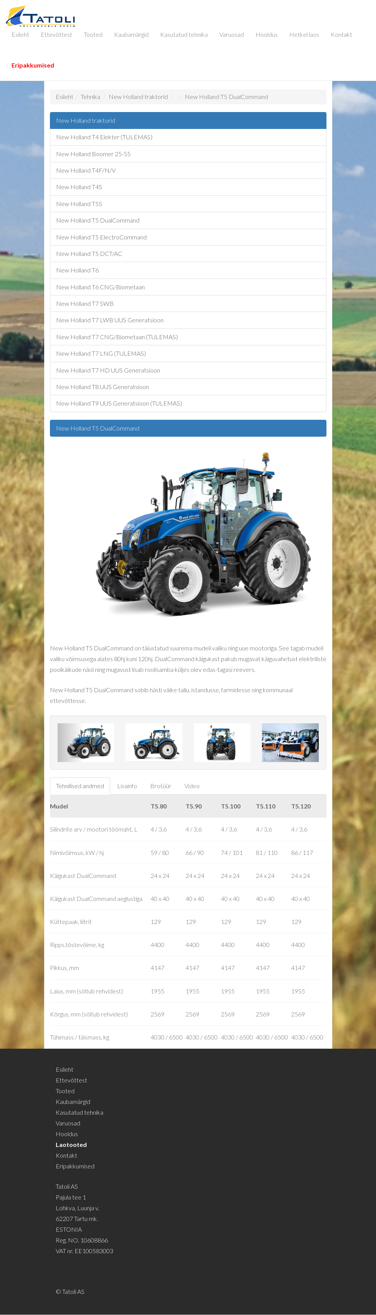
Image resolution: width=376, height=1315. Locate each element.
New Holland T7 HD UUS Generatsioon (108, 370)
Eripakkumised (33, 65)
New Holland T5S (79, 203)
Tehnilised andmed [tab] (80, 785)
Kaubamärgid (131, 34)
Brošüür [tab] (160, 785)
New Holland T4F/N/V (86, 170)
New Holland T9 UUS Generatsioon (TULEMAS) (119, 403)
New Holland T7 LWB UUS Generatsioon (110, 319)
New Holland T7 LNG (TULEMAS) (101, 353)
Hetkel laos (304, 34)
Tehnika (90, 96)
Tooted (93, 34)
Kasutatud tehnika (184, 34)
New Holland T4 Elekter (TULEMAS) (104, 136)
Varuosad (231, 34)
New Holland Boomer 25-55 (93, 153)
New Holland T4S (79, 186)
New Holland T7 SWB (85, 303)
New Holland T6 (77, 270)
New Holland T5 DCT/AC (89, 253)
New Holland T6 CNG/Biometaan (100, 286)
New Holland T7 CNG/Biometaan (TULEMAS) (117, 336)
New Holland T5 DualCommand (226, 96)
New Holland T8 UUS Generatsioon (102, 386)
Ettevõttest (56, 34)
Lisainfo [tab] (127, 785)
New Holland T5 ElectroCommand (101, 237)
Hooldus (266, 34)
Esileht (20, 34)
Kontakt (341, 34)
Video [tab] (192, 785)
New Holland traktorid (138, 96)
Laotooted (71, 1144)
